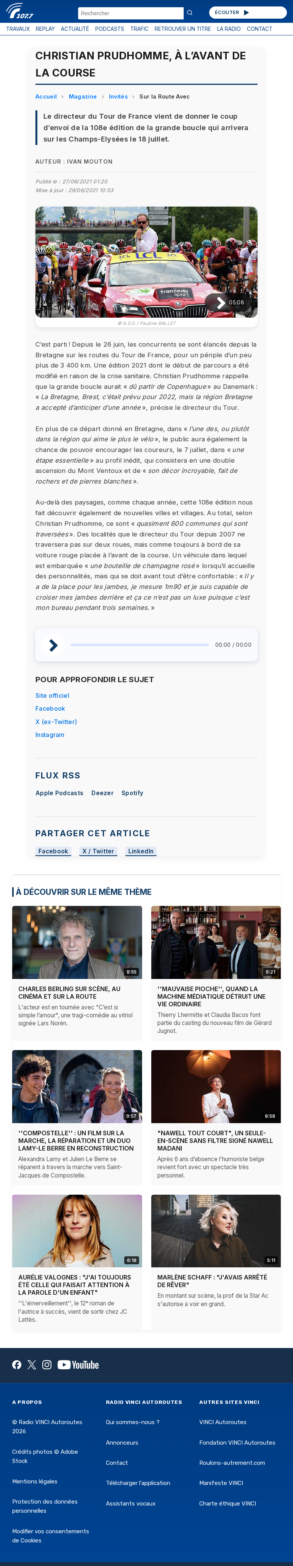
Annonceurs (122, 1442)
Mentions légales (35, 1481)
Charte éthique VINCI (227, 1503)
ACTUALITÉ (75, 29)
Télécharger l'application (138, 1483)
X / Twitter (98, 851)
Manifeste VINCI (221, 1483)
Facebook (50, 708)
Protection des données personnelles (45, 1506)
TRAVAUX (18, 29)
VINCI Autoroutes (223, 1422)
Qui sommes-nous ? (133, 1422)
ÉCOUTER (232, 12)
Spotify (132, 793)
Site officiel (52, 695)
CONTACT (259, 29)
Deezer (102, 793)
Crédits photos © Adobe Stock (45, 1456)
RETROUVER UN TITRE (183, 29)
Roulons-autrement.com (232, 1462)
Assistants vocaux (130, 1503)
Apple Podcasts (59, 793)
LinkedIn (141, 851)
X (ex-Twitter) (56, 722)
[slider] (139, 645)
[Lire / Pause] (215, 302)
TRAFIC (139, 29)
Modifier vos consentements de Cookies (50, 1536)
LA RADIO (229, 29)
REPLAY (45, 29)
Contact (117, 1462)
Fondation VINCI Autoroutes (237, 1442)
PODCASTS (109, 29)
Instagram (50, 734)
